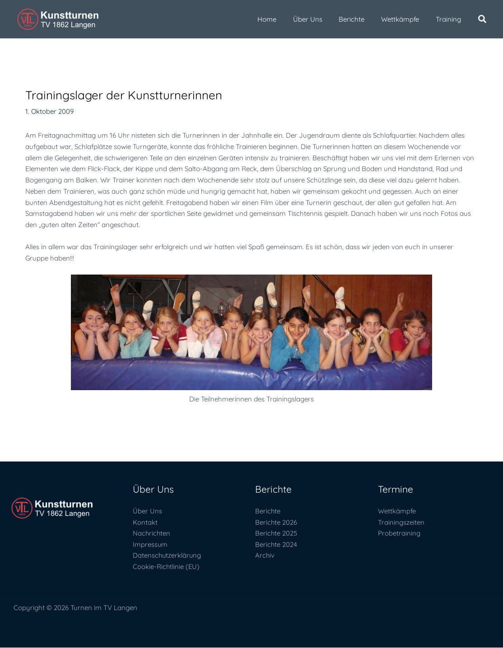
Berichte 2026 (276, 522)
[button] (482, 20)
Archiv (265, 555)
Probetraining (399, 533)
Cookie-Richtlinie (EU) (166, 567)
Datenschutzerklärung (167, 555)
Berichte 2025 (276, 533)
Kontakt (145, 522)
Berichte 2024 (276, 544)
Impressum (150, 544)
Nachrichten (152, 533)
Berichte (268, 511)
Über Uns (147, 511)
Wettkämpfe (397, 511)
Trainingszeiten (401, 522)
